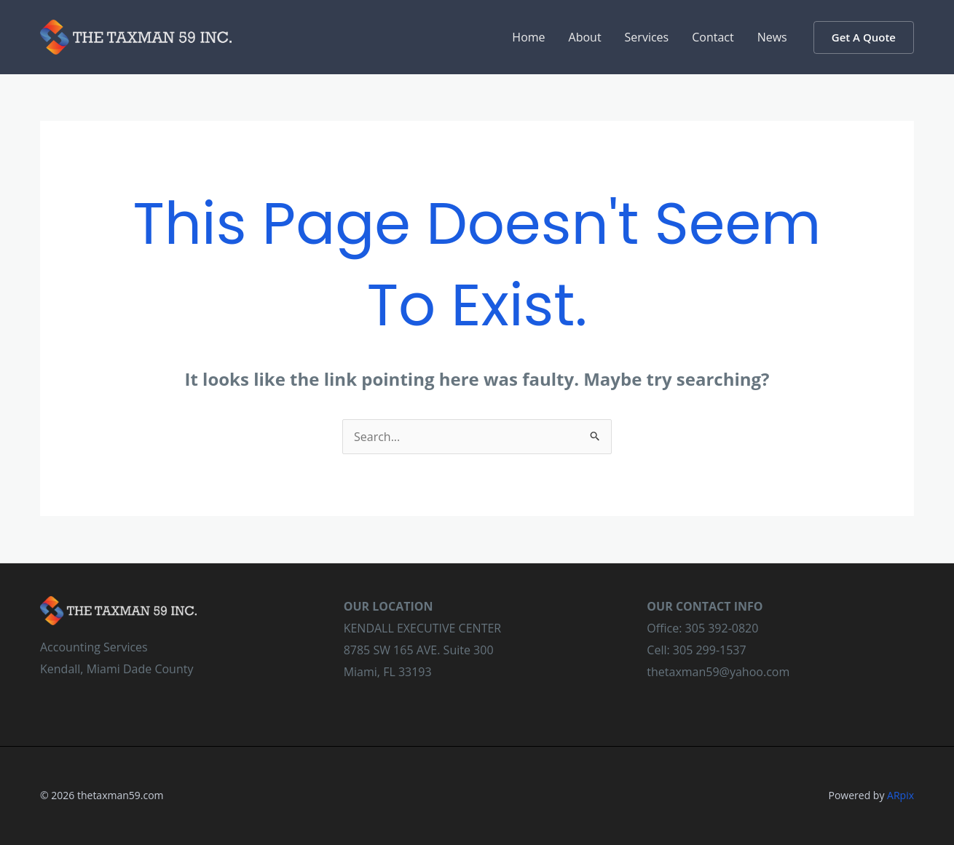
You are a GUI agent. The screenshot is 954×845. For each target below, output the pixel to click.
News (772, 37)
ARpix (900, 795)
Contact (712, 37)
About (585, 37)
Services (647, 37)
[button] (863, 37)
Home (528, 37)
